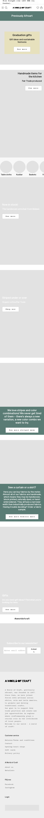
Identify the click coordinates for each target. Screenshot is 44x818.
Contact (8, 743)
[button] (22, 43)
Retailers (9, 770)
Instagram (9, 787)
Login (7, 797)
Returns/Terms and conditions (19, 740)
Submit (34, 650)
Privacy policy (12, 753)
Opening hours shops (15, 747)
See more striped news (22, 430)
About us (9, 767)
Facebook (9, 784)
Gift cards (10, 750)
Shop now (10, 309)
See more (22, 49)
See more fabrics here (22, 516)
